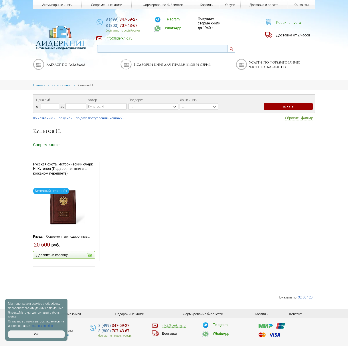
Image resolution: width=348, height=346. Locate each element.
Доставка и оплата (263, 5)
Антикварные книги (57, 5)
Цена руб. (43, 100)
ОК (36, 334)
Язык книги (189, 100)
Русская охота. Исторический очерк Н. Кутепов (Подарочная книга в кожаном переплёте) (63, 169)
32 (300, 297)
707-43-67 (122, 25)
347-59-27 (122, 19)
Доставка (169, 334)
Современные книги (106, 5)
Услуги (230, 5)
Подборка (136, 100)
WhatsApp (173, 28)
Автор (92, 100)
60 (304, 297)
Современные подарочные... (68, 237)
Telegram (172, 19)
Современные (46, 144)
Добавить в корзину (64, 255)
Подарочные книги (129, 314)
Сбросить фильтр (299, 118)
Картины (207, 5)
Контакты (301, 5)
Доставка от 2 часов (293, 35)
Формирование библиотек (163, 5)
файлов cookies (42, 326)
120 (309, 297)
